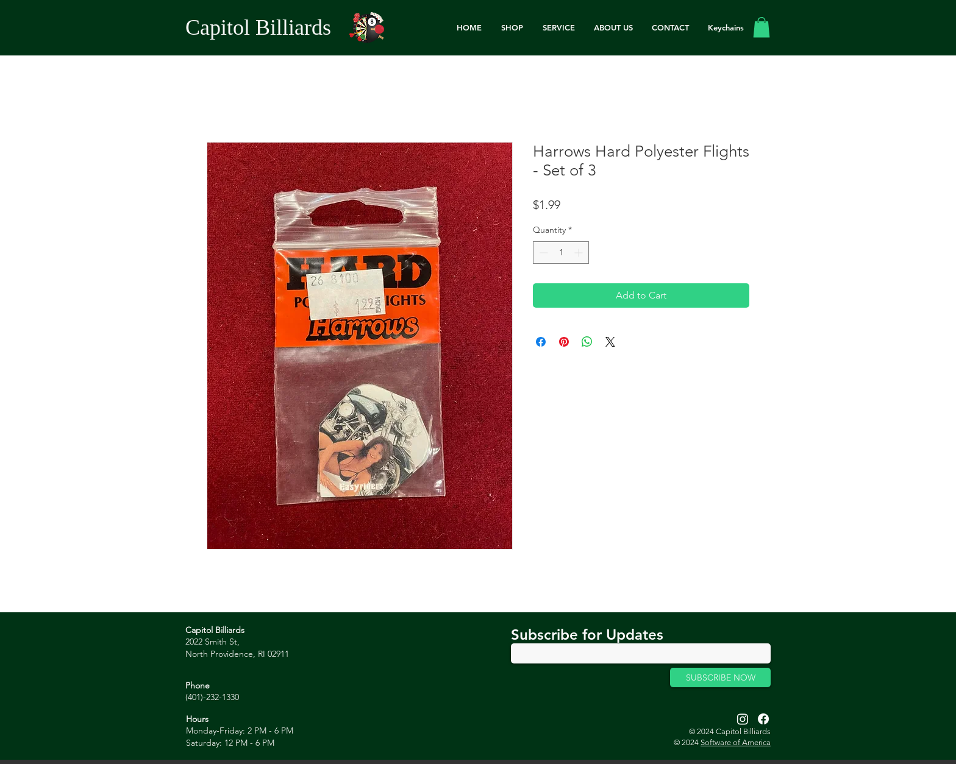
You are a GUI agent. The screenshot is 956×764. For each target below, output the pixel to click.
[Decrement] (542, 252)
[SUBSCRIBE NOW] (720, 677)
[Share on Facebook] (540, 341)
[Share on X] (610, 341)
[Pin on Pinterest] (564, 341)
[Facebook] (763, 719)
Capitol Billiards (258, 27)
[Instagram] (742, 719)
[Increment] (579, 252)
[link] (761, 27)
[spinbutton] (561, 252)
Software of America (736, 742)
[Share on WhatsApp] (587, 341)
